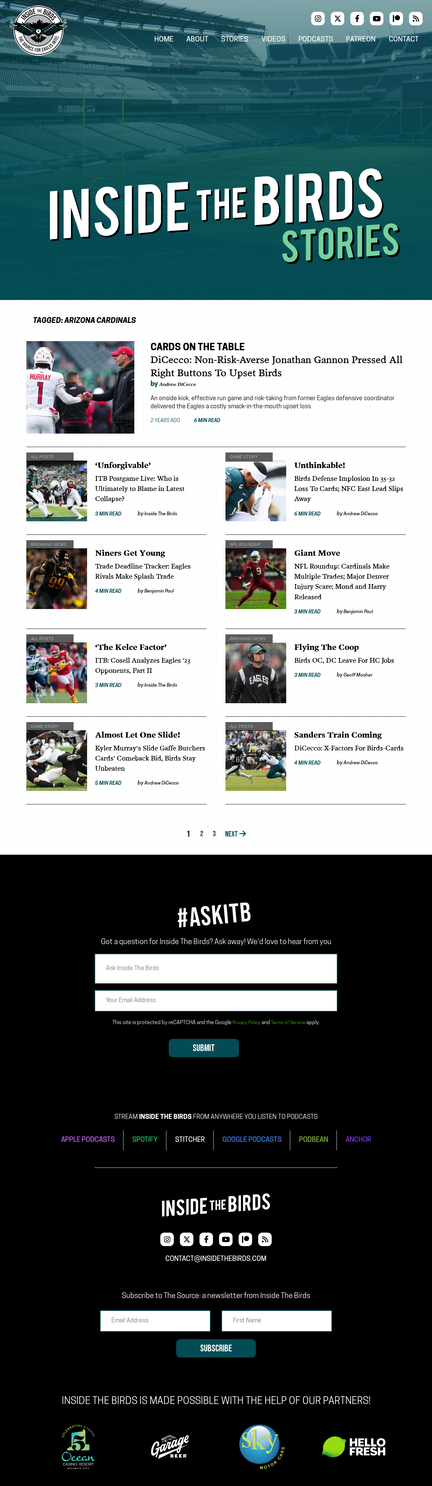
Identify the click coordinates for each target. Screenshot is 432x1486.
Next (237, 835)
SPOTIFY (141, 1140)
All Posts (40, 455)
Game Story (241, 455)
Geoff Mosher (362, 676)
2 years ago (193, 421)
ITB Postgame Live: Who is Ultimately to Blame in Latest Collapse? (145, 489)
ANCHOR (367, 1140)
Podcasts (327, 41)
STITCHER (188, 1140)
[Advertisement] (216, 118)
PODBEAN (319, 1140)
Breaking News (47, 543)
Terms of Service (289, 1024)
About (215, 41)
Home (183, 41)
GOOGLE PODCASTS (254, 1140)
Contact (410, 41)
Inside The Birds (165, 514)
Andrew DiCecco (184, 384)
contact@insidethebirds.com (216, 1254)
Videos (287, 41)
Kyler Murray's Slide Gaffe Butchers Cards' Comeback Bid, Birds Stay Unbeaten (148, 759)
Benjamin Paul (163, 591)
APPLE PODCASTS (80, 1140)
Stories (251, 41)
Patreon (369, 41)
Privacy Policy (244, 1024)
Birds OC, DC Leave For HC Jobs (349, 661)
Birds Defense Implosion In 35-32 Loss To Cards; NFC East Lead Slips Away (349, 489)
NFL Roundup (243, 543)
